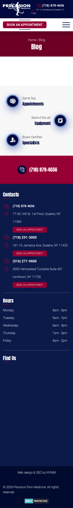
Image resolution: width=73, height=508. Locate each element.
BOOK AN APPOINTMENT (25, 25)
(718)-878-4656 (53, 5)
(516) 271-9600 (25, 261)
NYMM (51, 472)
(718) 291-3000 (25, 237)
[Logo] (16, 9)
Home (32, 40)
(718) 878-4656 (43, 169)
